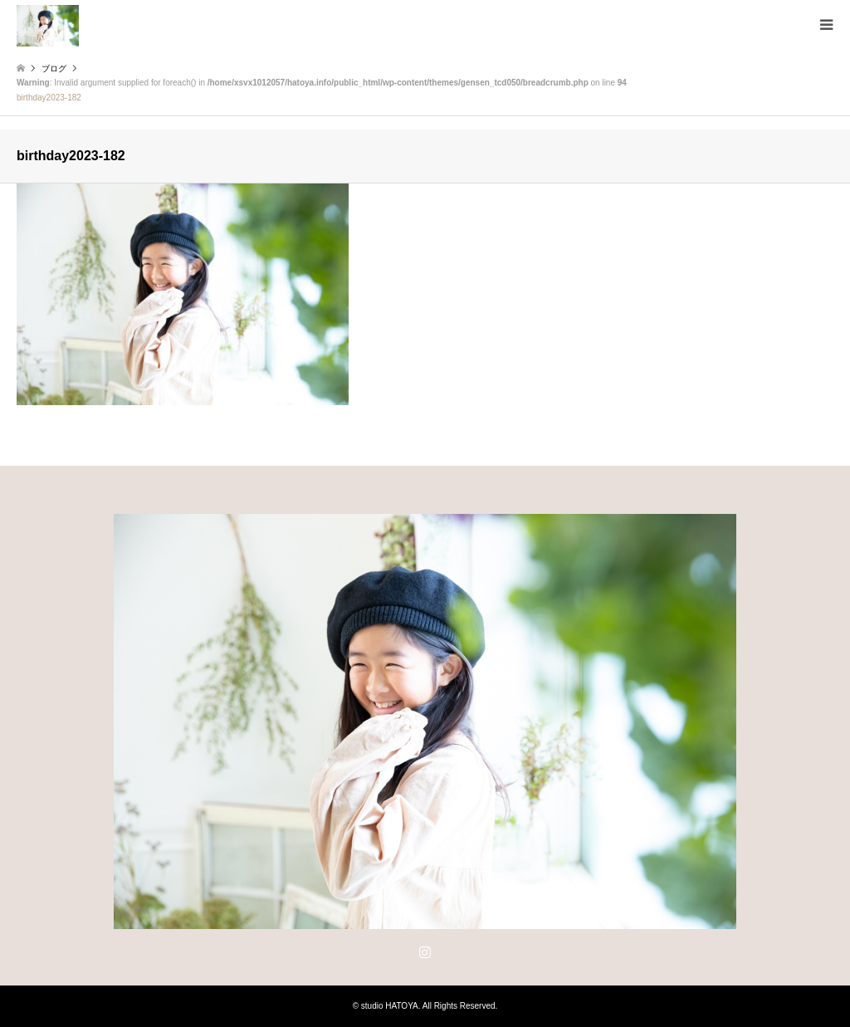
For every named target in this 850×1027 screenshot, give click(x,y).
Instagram (425, 951)
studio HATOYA (389, 1005)
